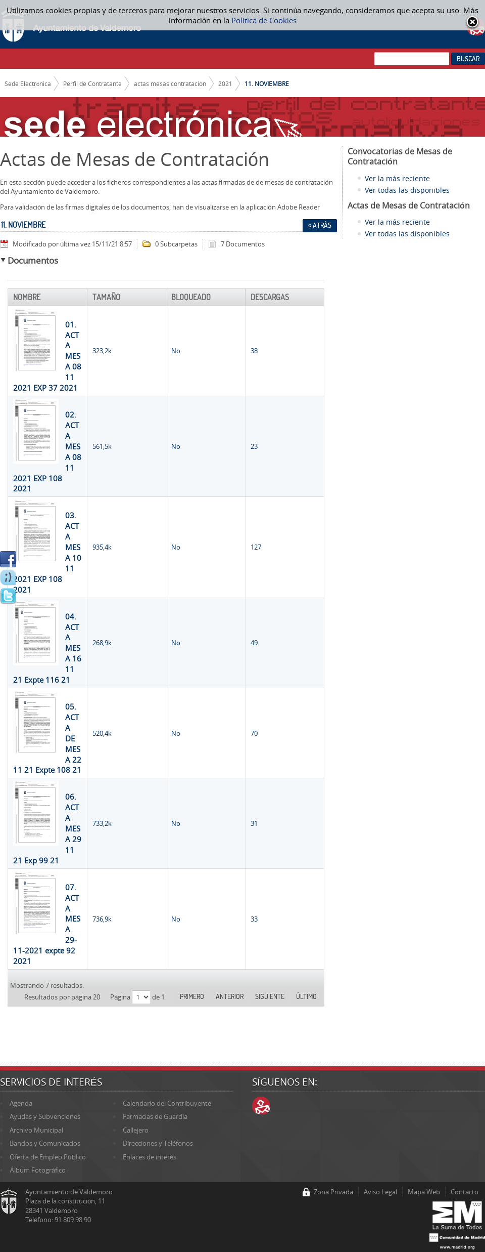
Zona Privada (333, 1191)
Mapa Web (424, 1191)
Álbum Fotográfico (38, 1170)
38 (254, 350)
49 (254, 642)
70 (254, 733)
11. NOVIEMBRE (267, 83)
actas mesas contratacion (170, 83)
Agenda (21, 1103)
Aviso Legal (380, 1191)
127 (256, 547)
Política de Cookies (264, 20)
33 (254, 919)
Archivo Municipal (36, 1130)
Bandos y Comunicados (45, 1143)
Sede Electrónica (28, 83)
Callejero (136, 1130)
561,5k (102, 446)
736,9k (102, 919)
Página (121, 996)
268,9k (102, 642)
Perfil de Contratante (92, 83)
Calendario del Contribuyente (167, 1103)
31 (254, 823)
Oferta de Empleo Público (47, 1156)
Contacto (464, 1191)
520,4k (102, 733)
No (175, 350)
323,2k (102, 350)
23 (254, 446)
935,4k (102, 547)
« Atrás (319, 225)
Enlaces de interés (149, 1156)
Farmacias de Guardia (155, 1116)
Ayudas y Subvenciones (45, 1116)
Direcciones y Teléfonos (158, 1143)
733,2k (102, 823)
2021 (225, 83)
